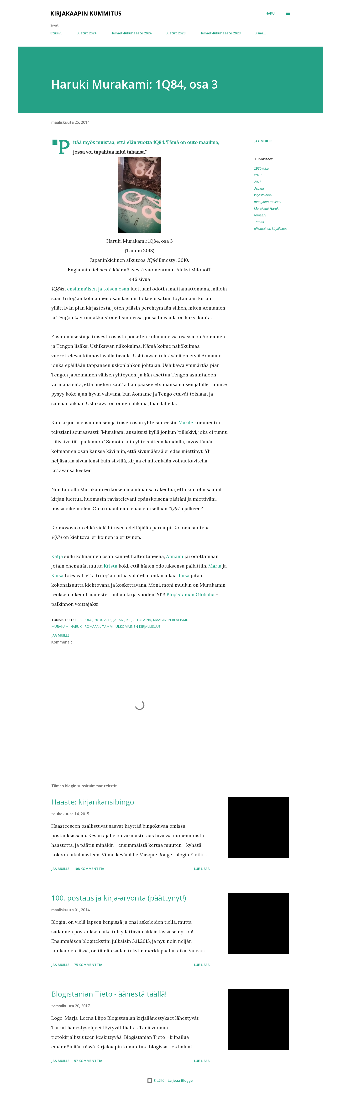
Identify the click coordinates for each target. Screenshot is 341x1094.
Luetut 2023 (175, 33)
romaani (260, 215)
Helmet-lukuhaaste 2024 (131, 33)
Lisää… (260, 33)
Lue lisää (202, 868)
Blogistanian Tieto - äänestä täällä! (109, 994)
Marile (185, 422)
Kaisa (57, 575)
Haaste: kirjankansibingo (92, 802)
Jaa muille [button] (263, 141)
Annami (174, 556)
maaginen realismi (267, 202)
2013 (258, 182)
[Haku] (270, 13)
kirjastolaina (263, 195)
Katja (57, 556)
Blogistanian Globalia (191, 594)
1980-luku (261, 168)
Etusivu (56, 33)
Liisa (184, 575)
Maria (214, 566)
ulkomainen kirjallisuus (271, 229)
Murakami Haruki (266, 208)
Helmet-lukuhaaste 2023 (220, 33)
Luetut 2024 (86, 33)
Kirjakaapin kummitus (85, 13)
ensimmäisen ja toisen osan (98, 289)
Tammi (259, 222)
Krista (110, 566)
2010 (258, 175)
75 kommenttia (88, 964)
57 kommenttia (88, 1060)
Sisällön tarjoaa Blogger (170, 1080)
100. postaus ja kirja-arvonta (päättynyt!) (118, 898)
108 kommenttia (89, 868)
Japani (259, 188)
